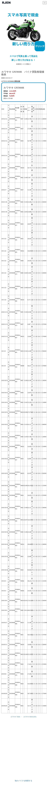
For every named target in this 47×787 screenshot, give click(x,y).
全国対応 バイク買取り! (23, 36)
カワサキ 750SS (15, 716)
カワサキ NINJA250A (29, 716)
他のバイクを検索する (23, 781)
